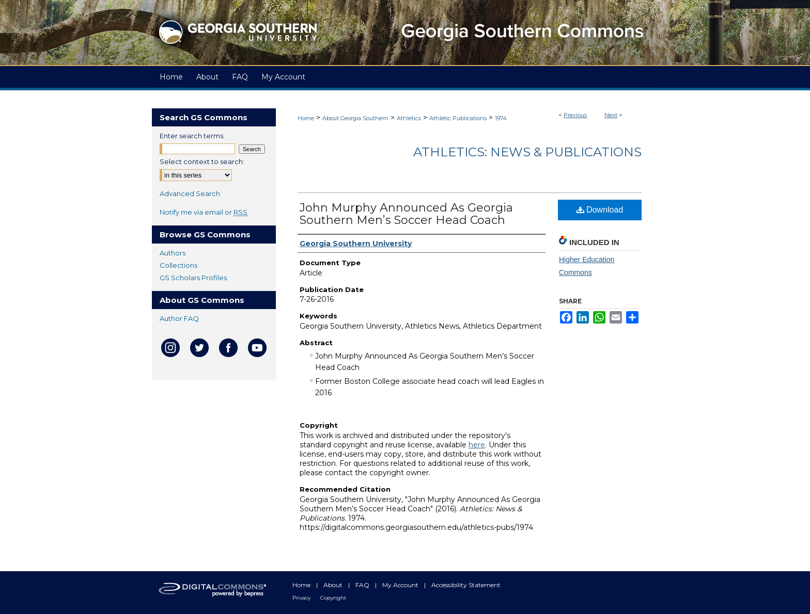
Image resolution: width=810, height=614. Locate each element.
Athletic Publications (458, 118)
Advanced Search (190, 193)
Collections (178, 265)
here (477, 444)
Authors (172, 253)
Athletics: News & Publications (527, 151)
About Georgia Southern (355, 118)
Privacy (302, 597)
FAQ (363, 585)
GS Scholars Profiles (193, 277)
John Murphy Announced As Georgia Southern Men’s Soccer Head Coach (406, 214)
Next (610, 115)
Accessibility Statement (466, 585)
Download (600, 209)
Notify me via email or (203, 212)
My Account (401, 585)
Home (306, 118)
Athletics (409, 118)
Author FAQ (179, 318)
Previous (575, 115)
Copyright (333, 597)
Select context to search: (202, 161)
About (333, 585)
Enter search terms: (192, 136)
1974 (501, 118)
